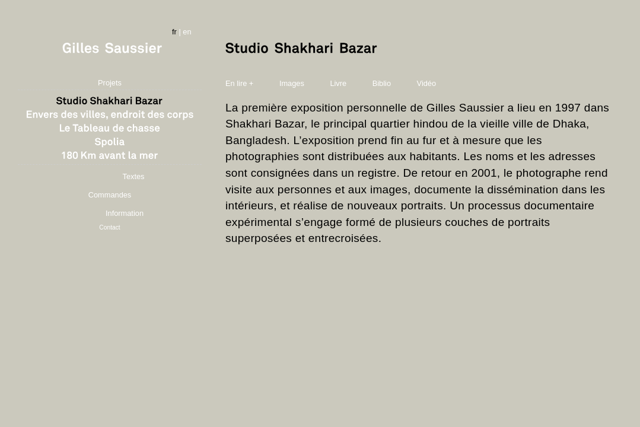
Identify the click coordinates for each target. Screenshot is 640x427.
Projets (110, 82)
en (187, 31)
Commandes (110, 194)
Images (293, 83)
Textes (134, 176)
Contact (109, 227)
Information (125, 213)
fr (174, 31)
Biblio (381, 83)
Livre (338, 83)
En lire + (239, 83)
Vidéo (427, 83)
